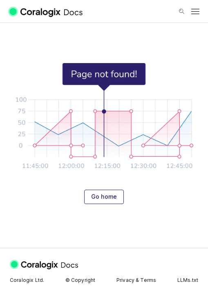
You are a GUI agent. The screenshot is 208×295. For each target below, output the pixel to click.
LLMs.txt (187, 280)
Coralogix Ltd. (27, 280)
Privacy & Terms (136, 280)
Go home (104, 196)
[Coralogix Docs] (50, 11)
